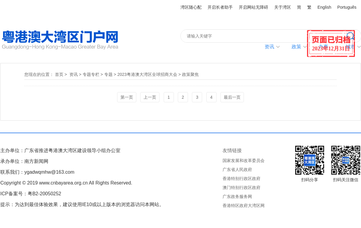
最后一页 (232, 97)
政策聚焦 (190, 74)
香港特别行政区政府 (241, 178)
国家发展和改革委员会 (244, 160)
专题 (108, 74)
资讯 (269, 46)
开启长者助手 (220, 7)
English (324, 7)
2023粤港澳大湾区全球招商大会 (147, 74)
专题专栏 (91, 74)
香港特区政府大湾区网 (244, 205)
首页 (59, 74)
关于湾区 (282, 7)
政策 (296, 46)
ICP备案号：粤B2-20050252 (30, 193)
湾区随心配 (191, 7)
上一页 (150, 97)
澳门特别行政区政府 (241, 187)
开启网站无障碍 (253, 7)
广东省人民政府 (237, 169)
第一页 (126, 97)
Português (346, 7)
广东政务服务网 (237, 196)
